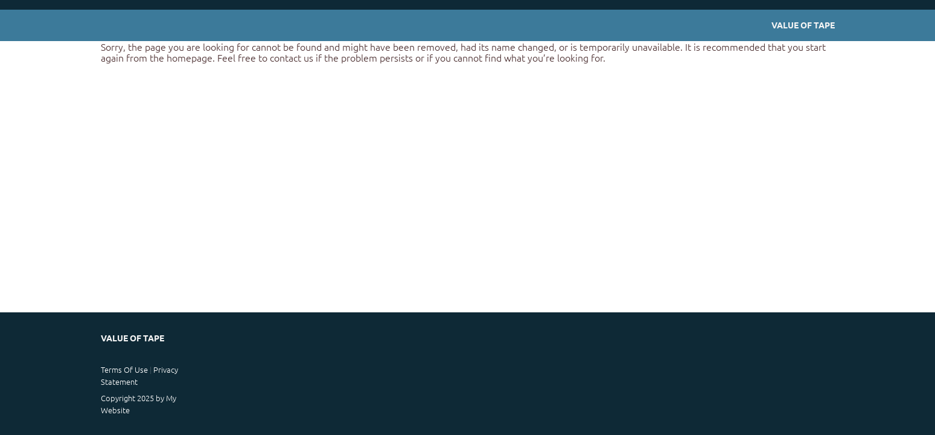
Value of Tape (803, 24)
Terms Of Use (124, 369)
